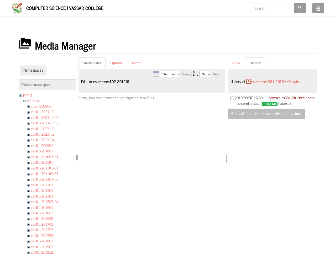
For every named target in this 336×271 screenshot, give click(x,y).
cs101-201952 (42, 252)
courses (33, 101)
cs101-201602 (42, 213)
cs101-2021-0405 (45, 117)
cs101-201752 (42, 230)
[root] (27, 95)
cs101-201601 (42, 207)
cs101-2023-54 (43, 140)
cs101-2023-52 (43, 134)
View (236, 63)
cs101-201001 (42, 151)
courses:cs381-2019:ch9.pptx (275, 81)
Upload (116, 63)
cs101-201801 (42, 241)
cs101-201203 (42, 185)
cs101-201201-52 (45, 179)
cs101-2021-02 (43, 112)
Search (136, 63)
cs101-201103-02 (44, 174)
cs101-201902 (42, 247)
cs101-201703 (42, 224)
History (255, 63)
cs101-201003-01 (45, 157)
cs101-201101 (42, 162)
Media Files (92, 63)
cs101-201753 (42, 235)
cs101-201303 (42, 196)
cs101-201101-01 (44, 168)
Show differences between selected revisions (266, 113)
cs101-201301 (42, 190)
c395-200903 (41, 106)
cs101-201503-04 (45, 202)
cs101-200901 (42, 146)
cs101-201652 (42, 218)
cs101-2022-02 (43, 129)
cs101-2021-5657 (45, 123)
